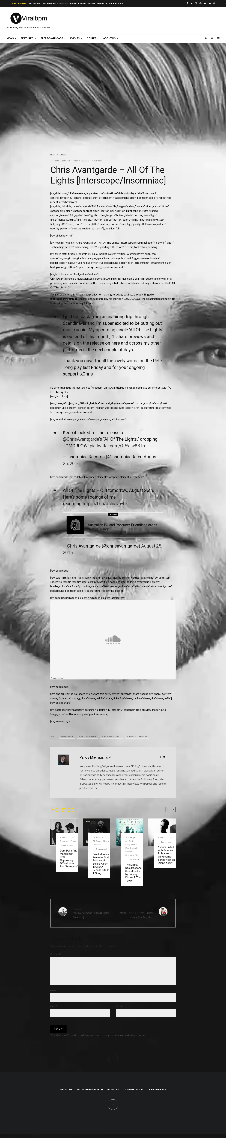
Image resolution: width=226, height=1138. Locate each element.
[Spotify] (214, 3)
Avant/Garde (67, 736)
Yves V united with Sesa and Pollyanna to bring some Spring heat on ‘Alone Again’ (166, 855)
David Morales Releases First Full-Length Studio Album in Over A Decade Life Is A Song (101, 864)
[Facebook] (187, 3)
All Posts (54, 160)
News (10, 38)
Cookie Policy (114, 3)
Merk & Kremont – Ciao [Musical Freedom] (91, 913)
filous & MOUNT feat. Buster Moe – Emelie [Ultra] (134, 913)
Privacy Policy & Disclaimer (87, 3)
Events (74, 38)
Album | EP (99, 837)
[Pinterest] (200, 3)
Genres (91, 38)
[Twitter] (191, 3)
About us (34, 3)
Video (73, 841)
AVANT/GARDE (131, 298)
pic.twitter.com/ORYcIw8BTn (117, 445)
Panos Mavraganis (93, 757)
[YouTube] (205, 3)
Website (120, 1010)
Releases (102, 520)
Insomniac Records (112, 736)
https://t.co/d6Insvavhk (105, 503)
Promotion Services (55, 3)
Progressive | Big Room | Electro (131, 848)
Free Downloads (52, 38)
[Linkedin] (209, 3)
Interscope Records (137, 736)
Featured (27, 38)
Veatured (65, 160)
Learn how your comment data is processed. (120, 1039)
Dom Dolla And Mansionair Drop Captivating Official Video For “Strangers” (69, 858)
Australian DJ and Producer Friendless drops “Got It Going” (122, 527)
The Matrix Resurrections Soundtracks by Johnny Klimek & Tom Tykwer (133, 872)
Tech (110, 520)
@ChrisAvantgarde (81, 439)
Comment (55, 954)
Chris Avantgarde (88, 736)
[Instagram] (196, 3)
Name (53, 995)
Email (53, 1010)
